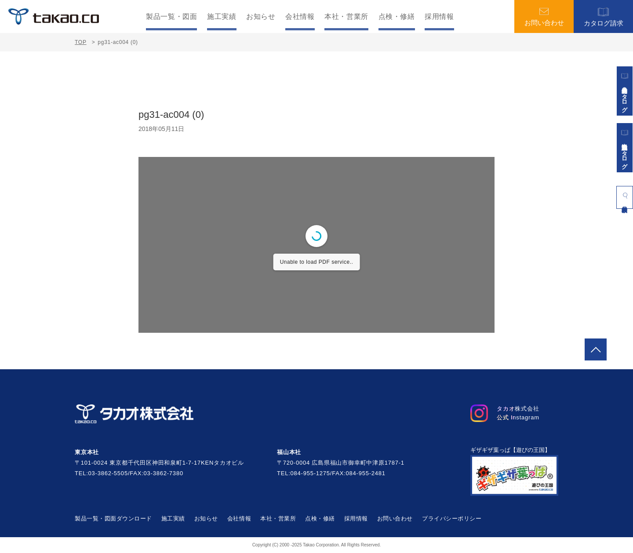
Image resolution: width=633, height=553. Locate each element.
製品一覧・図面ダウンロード (113, 518)
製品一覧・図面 (171, 16)
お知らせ (261, 16)
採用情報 (439, 16)
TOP (81, 42)
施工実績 (221, 16)
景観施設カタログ (624, 147)
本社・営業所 (346, 16)
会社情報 (300, 16)
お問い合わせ (544, 16)
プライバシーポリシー (451, 518)
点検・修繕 (396, 16)
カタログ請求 (603, 16)
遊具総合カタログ (624, 91)
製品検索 (624, 196)
